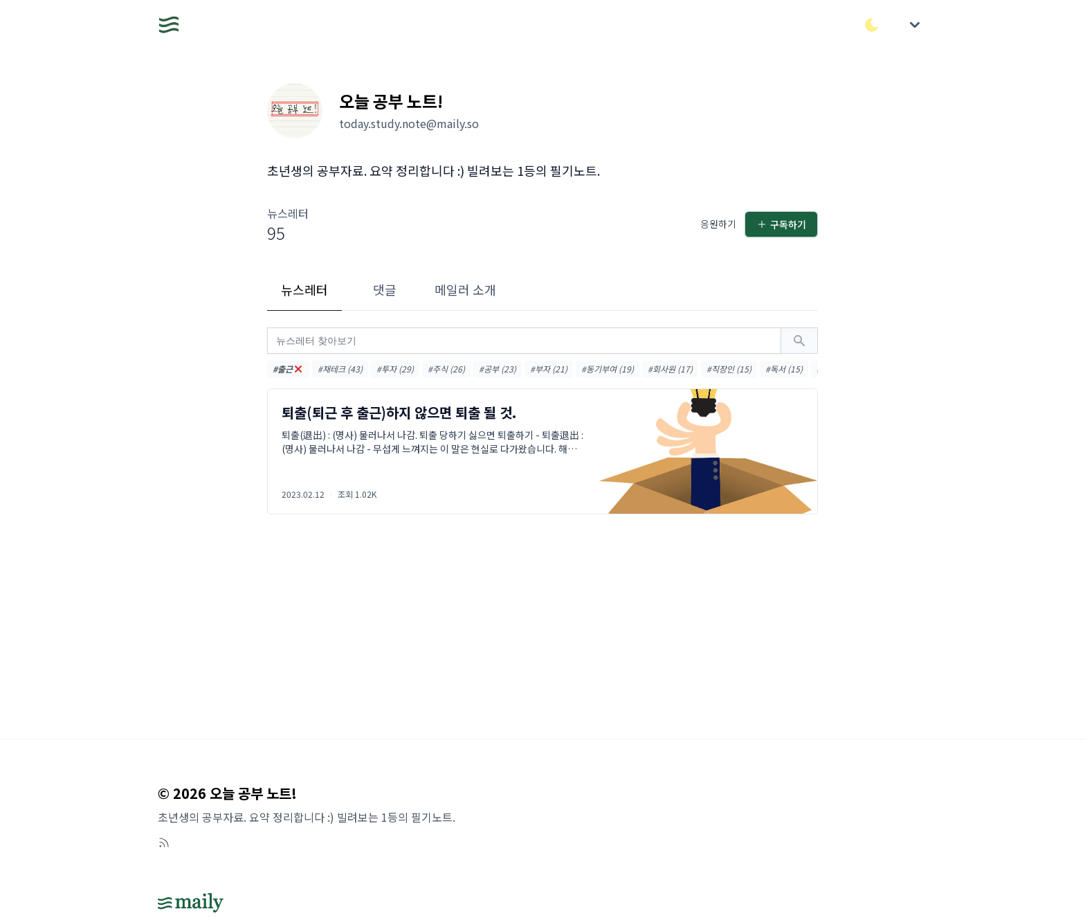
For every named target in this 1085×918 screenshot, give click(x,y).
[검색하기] (799, 340)
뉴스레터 (304, 289)
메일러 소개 (465, 289)
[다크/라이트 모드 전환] (872, 25)
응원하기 (718, 224)
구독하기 (781, 224)
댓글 (384, 289)
